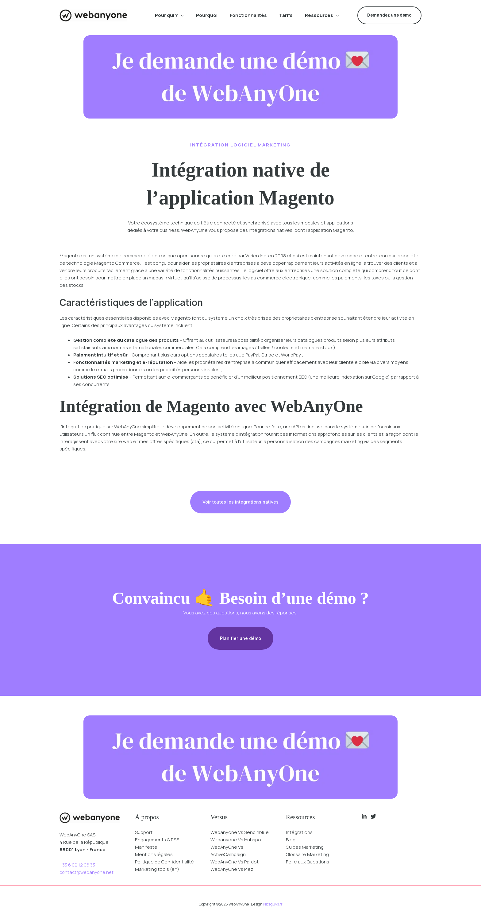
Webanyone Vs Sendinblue (239, 832)
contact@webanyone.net (88, 873)
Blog (290, 840)
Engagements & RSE (157, 840)
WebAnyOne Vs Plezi (232, 869)
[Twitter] (373, 817)
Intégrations (299, 832)
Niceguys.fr (273, 904)
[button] (389, 15)
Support (143, 832)
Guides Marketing (305, 847)
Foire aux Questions (307, 862)
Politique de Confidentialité (164, 862)
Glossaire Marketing (307, 854)
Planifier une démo (240, 639)
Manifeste (146, 847)
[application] (181, 15)
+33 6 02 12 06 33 (77, 865)
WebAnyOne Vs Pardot (234, 862)
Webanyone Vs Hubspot (236, 840)
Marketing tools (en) (157, 869)
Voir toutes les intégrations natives (240, 502)
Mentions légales (154, 854)
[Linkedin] (364, 817)
